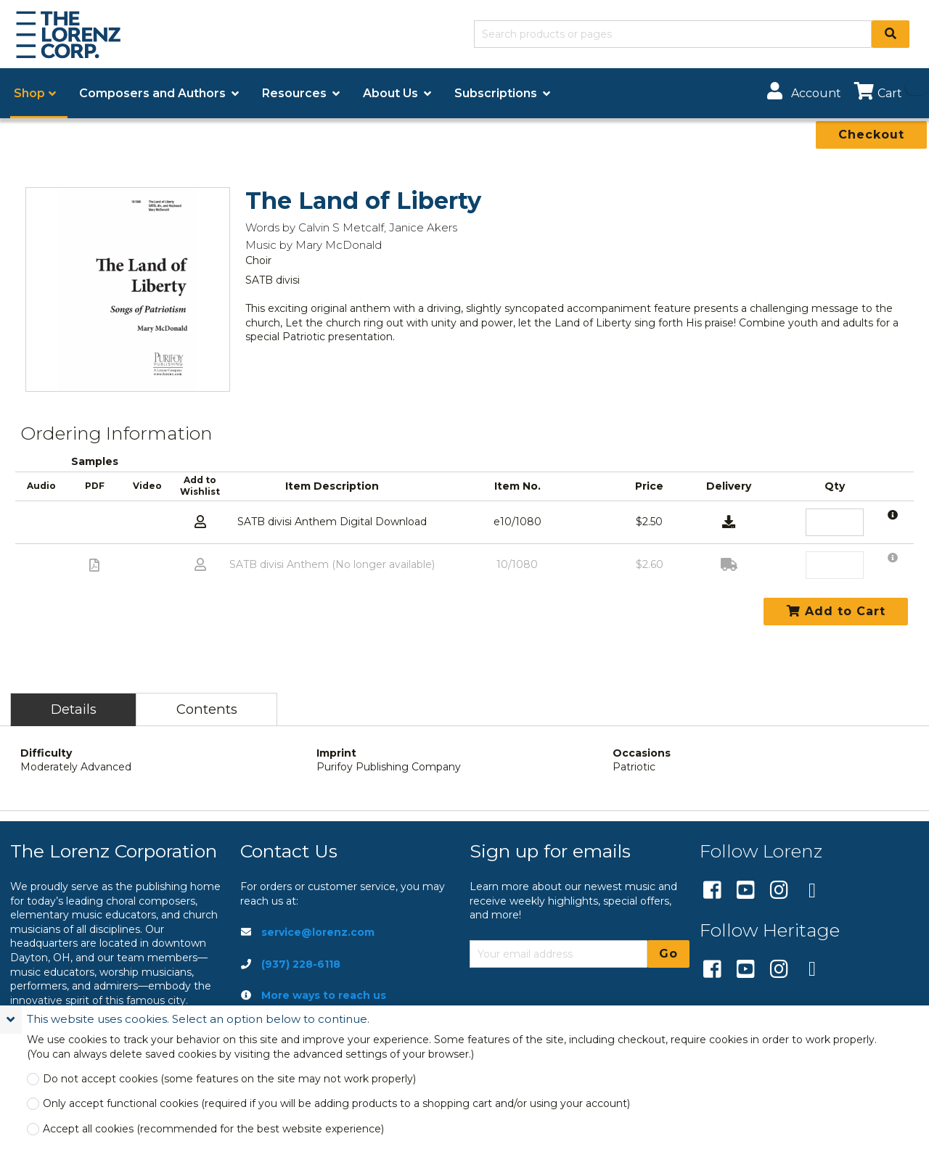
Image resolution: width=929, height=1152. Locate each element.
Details (74, 709)
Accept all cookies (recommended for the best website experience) (213, 1129)
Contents (206, 709)
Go (668, 953)
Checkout (871, 134)
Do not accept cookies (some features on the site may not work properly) (229, 1079)
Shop (29, 93)
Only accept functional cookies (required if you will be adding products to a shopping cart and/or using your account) (336, 1104)
